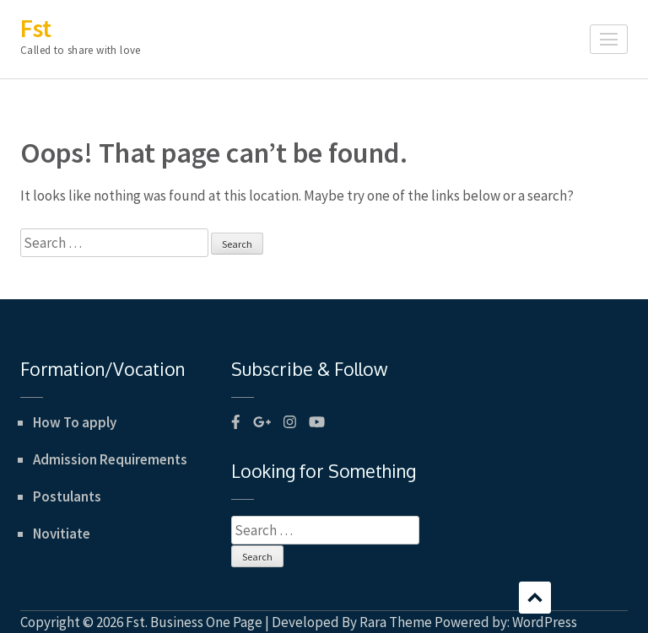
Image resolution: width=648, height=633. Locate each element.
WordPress (544, 622)
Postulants (67, 496)
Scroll (535, 598)
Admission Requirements (110, 459)
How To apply (74, 422)
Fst (35, 28)
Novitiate (61, 533)
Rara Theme (395, 622)
